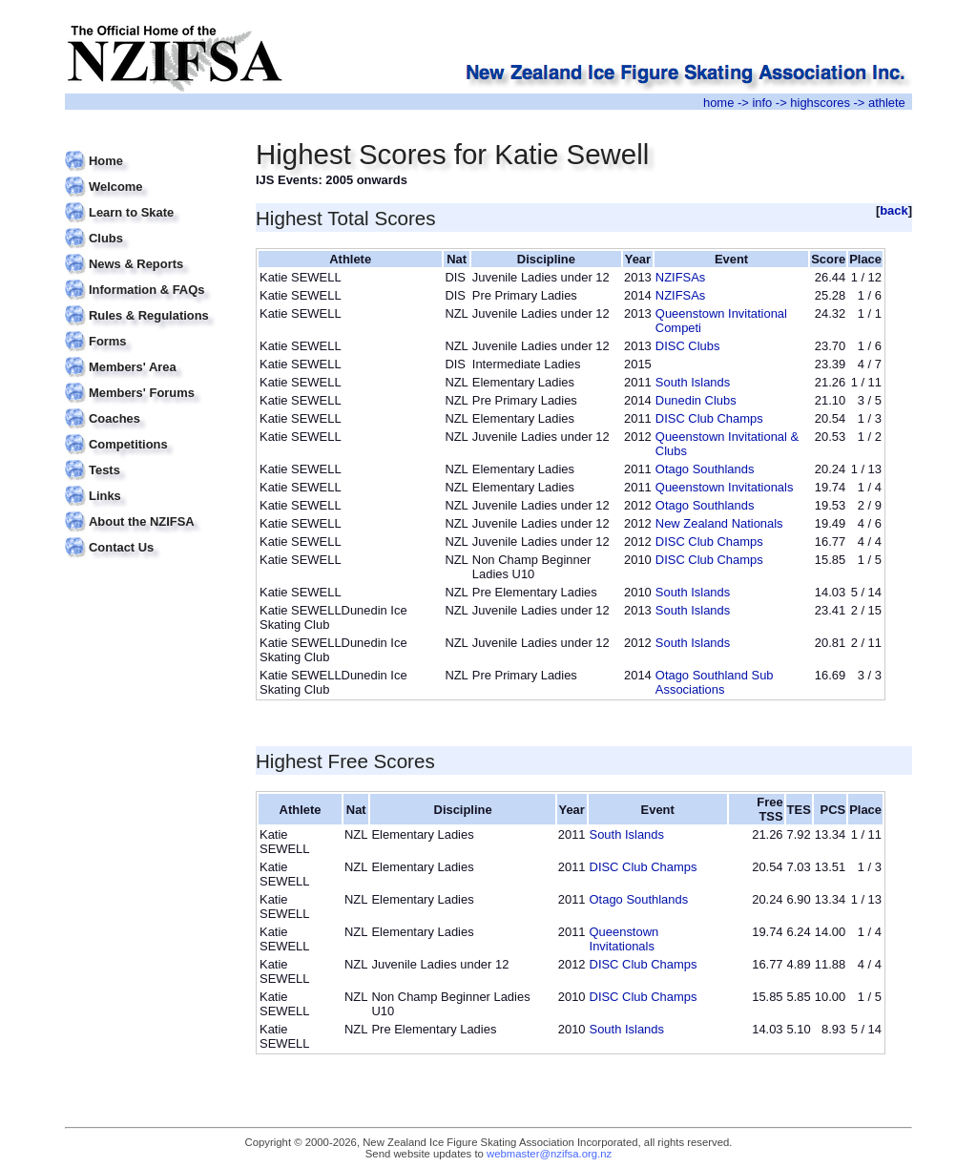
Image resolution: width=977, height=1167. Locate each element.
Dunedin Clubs (696, 400)
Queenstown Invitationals (724, 487)
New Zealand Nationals (719, 523)
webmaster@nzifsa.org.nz (549, 1153)
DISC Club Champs (709, 418)
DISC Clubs (687, 346)
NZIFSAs (680, 277)
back (894, 210)
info (762, 102)
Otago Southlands (705, 469)
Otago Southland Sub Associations (714, 682)
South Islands (692, 382)
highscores (820, 102)
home (718, 102)
